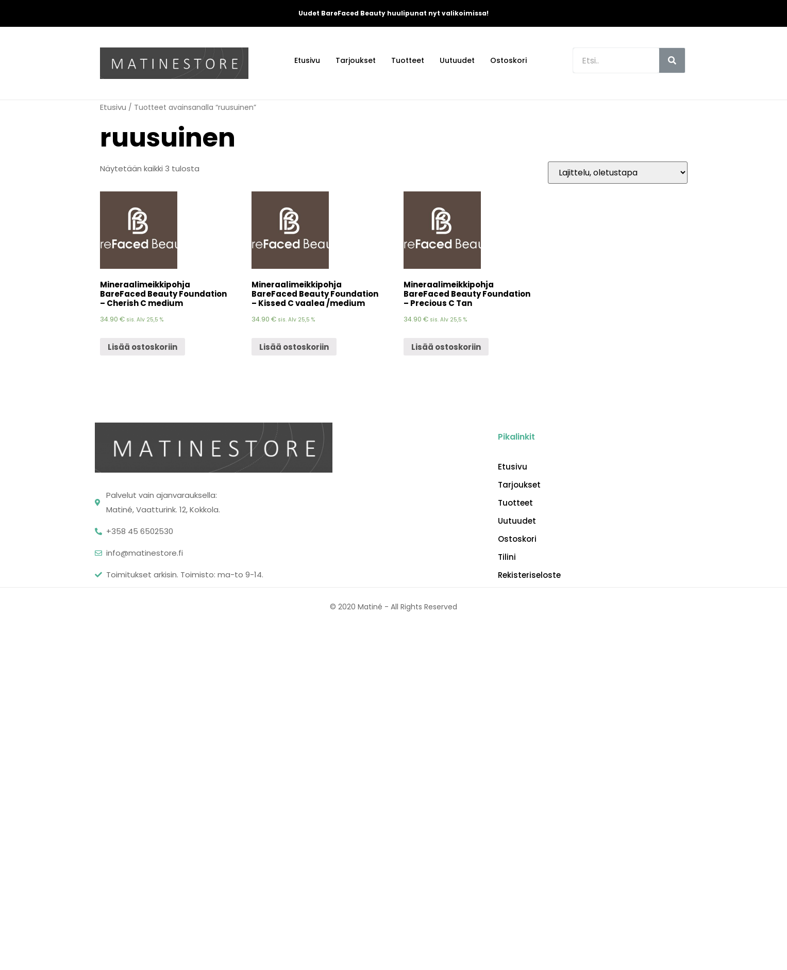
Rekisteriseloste (529, 575)
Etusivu (307, 60)
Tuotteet (407, 60)
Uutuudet (457, 60)
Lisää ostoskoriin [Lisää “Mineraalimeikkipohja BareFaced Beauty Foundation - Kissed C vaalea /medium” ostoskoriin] (294, 347)
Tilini (507, 557)
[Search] (672, 60)
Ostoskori (508, 60)
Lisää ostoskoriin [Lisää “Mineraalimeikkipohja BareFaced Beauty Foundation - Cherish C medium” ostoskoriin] (142, 347)
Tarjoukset (356, 60)
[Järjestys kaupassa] (618, 172)
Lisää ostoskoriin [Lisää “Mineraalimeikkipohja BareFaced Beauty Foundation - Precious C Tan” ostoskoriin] (446, 347)
